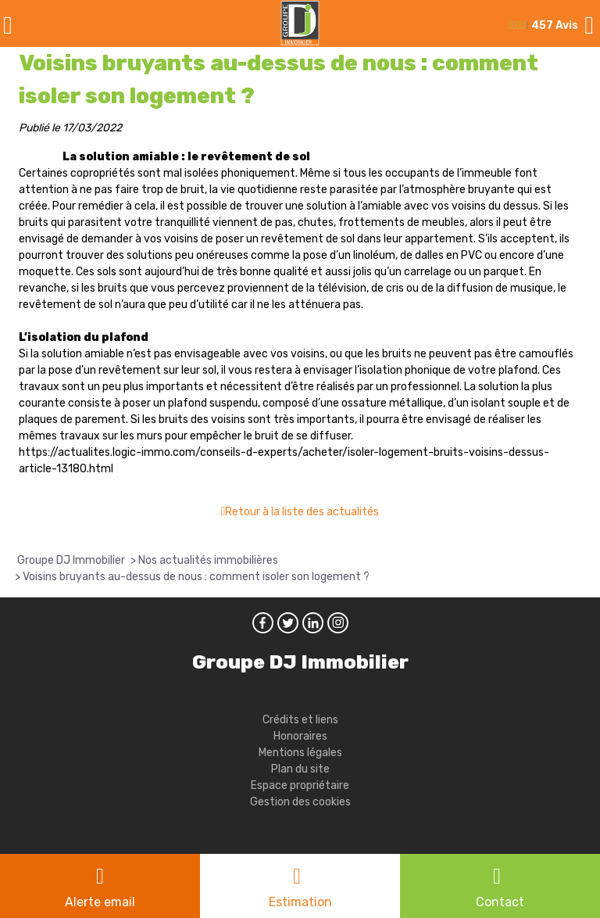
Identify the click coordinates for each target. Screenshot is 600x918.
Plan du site (300, 769)
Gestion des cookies (300, 802)
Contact (500, 902)
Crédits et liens (300, 719)
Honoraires (300, 736)
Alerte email (100, 902)
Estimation (300, 902)
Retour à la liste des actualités (302, 511)
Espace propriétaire (300, 785)
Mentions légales (300, 752)
